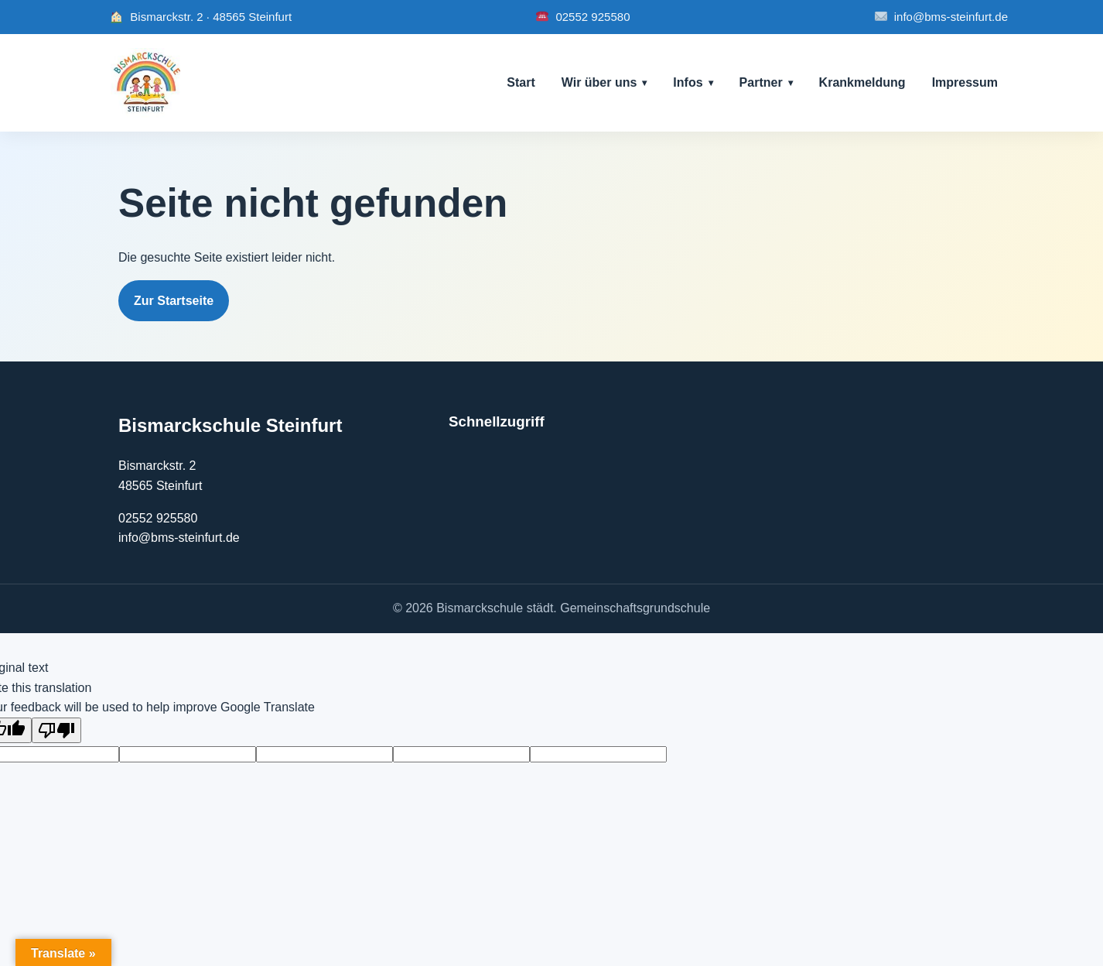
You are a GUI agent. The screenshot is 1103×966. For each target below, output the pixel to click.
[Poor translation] (56, 730)
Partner (761, 82)
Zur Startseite (173, 300)
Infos (687, 82)
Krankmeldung (862, 82)
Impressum (965, 82)
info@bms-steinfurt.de (941, 17)
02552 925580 (582, 17)
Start (520, 82)
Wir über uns (599, 82)
